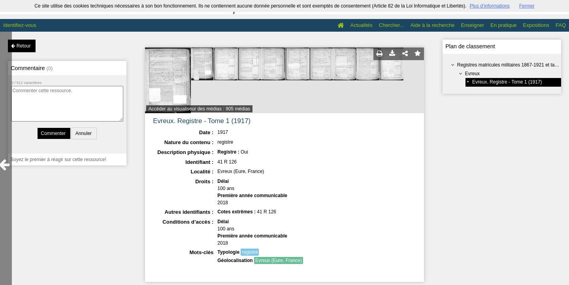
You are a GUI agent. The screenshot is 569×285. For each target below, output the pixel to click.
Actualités (361, 25)
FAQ (561, 25)
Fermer (527, 6)
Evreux (472, 73)
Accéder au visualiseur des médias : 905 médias (199, 109)
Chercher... (391, 25)
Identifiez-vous (19, 25)
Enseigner (472, 25)
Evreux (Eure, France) (278, 260)
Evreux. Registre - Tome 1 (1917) (507, 82)
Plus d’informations (490, 6)
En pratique (503, 25)
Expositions (536, 25)
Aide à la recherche (432, 25)
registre (250, 252)
